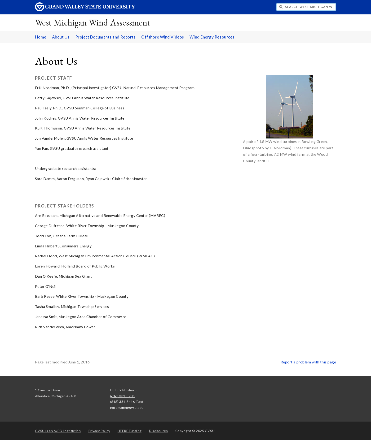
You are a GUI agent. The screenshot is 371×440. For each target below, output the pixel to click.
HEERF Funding (130, 431)
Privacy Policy (99, 431)
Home (40, 37)
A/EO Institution (58, 431)
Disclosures (158, 431)
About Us (61, 37)
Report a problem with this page (308, 362)
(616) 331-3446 (122, 402)
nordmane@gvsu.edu (127, 407)
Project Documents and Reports (105, 37)
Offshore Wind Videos (162, 37)
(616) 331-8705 (122, 396)
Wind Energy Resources (212, 37)
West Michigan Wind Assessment (92, 22)
